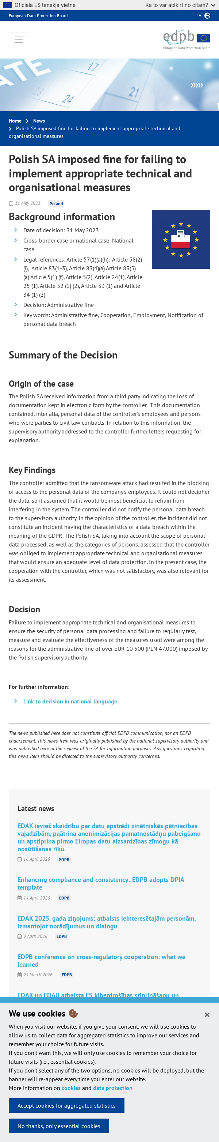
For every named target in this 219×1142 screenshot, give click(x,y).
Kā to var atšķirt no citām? (180, 5)
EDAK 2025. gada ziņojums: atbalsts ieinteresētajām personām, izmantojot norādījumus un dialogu (107, 922)
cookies (71, 1088)
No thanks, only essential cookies (59, 1126)
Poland (56, 203)
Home (15, 120)
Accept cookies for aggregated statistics (67, 1105)
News (39, 120)
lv (198, 15)
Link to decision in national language (70, 701)
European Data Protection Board (38, 15)
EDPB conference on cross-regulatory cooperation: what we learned (101, 961)
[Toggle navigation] (19, 40)
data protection (112, 1088)
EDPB (64, 859)
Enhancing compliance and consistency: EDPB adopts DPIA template (101, 883)
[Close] (207, 1014)
